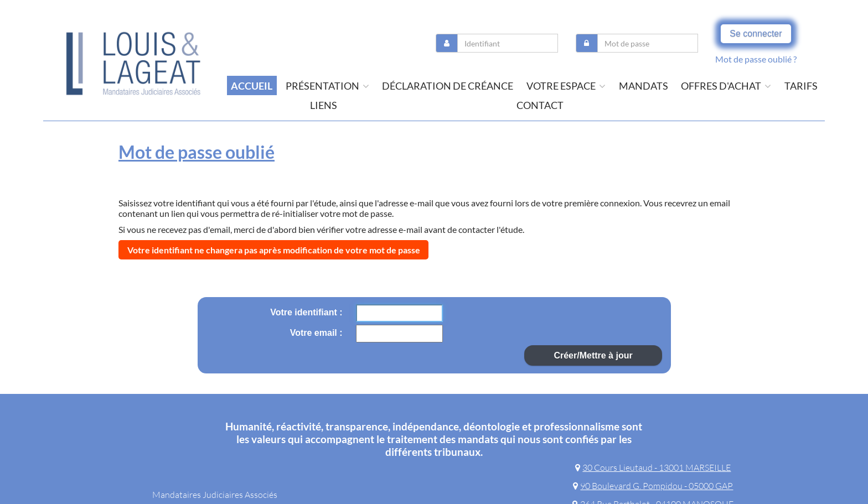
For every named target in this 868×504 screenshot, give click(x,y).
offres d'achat (726, 86)
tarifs (801, 86)
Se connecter (756, 33)
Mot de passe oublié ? (756, 59)
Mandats (643, 86)
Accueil (251, 86)
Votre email (315, 332)
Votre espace (566, 86)
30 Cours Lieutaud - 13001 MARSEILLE (653, 467)
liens (323, 105)
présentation (327, 86)
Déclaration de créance (447, 86)
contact (540, 105)
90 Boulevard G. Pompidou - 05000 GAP (653, 485)
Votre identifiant (304, 312)
